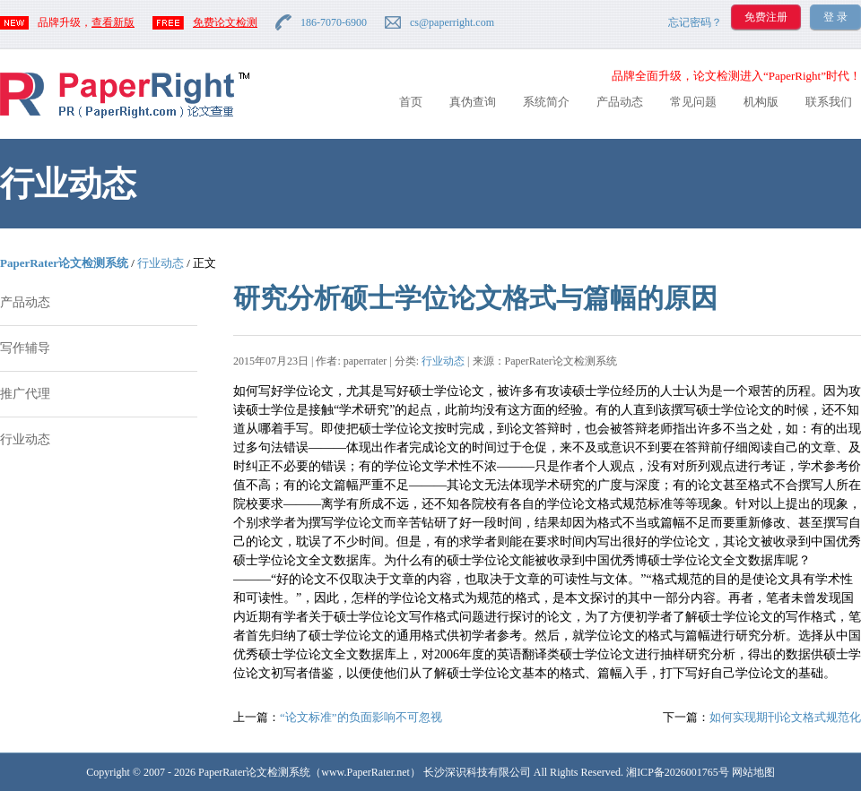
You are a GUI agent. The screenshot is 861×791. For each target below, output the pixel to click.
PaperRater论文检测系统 (64, 263)
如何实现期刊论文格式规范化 (785, 717)
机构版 (761, 101)
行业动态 (160, 263)
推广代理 (25, 393)
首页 (410, 101)
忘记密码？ (695, 22)
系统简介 (546, 101)
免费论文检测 (225, 22)
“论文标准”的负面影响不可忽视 (361, 717)
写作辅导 (25, 348)
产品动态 (619, 101)
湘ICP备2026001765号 (677, 772)
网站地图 (753, 772)
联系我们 (828, 101)
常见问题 (693, 101)
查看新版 (113, 22)
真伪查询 (472, 101)
